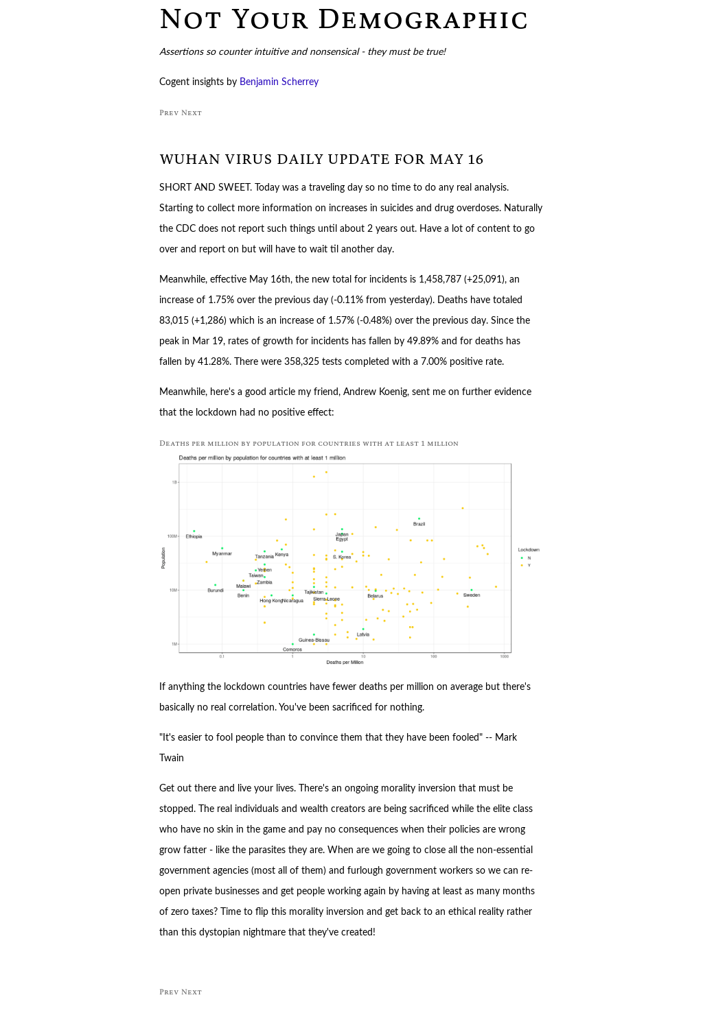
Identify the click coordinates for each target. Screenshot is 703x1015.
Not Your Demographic (344, 18)
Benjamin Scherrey (279, 82)
